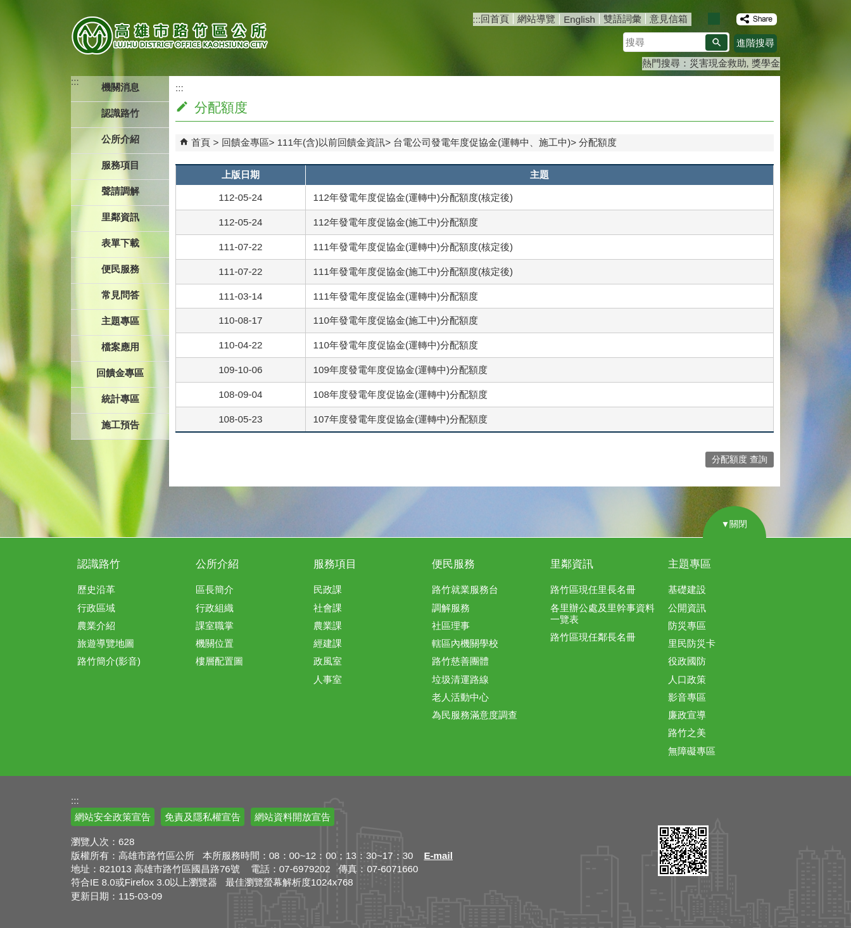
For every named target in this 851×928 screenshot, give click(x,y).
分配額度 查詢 (739, 459)
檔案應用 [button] (120, 346)
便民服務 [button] (120, 269)
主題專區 (689, 564)
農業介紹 (96, 625)
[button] (716, 42)
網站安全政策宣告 (113, 816)
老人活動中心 (460, 697)
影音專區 (687, 697)
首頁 (200, 142)
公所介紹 (217, 564)
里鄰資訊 (571, 564)
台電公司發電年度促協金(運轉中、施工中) (481, 142)
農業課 (327, 625)
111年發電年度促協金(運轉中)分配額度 (395, 296)
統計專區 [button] (120, 398)
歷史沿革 (96, 589)
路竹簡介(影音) (109, 661)
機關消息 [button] (120, 87)
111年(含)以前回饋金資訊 (331, 142)
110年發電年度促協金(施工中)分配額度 (395, 320)
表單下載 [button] (120, 243)
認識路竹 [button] (120, 113)
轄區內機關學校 (465, 643)
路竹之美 (687, 732)
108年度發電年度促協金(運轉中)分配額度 (400, 394)
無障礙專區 (691, 751)
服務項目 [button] (120, 165)
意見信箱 (669, 18)
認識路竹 (98, 564)
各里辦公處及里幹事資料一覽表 (602, 613)
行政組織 (215, 607)
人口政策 (687, 679)
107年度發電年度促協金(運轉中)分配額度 (400, 419)
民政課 (327, 589)
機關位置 (215, 643)
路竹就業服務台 (465, 589)
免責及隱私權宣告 (203, 816)
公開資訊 (687, 607)
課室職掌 (215, 625)
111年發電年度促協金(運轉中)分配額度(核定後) (413, 246)
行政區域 (96, 607)
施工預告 (120, 424)
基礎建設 (687, 589)
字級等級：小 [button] (700, 18)
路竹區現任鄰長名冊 (593, 637)
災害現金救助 (718, 63)
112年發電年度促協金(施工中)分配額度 (395, 222)
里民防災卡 (691, 643)
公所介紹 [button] (120, 139)
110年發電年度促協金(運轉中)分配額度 (395, 345)
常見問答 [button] (120, 294)
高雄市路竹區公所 (170, 34)
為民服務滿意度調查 (474, 714)
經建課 (327, 643)
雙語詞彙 (622, 18)
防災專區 (687, 625)
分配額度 (598, 142)
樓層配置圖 (219, 661)
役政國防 (687, 661)
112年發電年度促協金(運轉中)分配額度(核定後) (413, 197)
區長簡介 (215, 589)
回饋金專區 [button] (120, 372)
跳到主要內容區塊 (6, 6)
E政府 (671, 809)
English (579, 19)
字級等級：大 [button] (727, 18)
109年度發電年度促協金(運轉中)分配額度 (400, 369)
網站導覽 (536, 18)
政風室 (327, 661)
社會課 (327, 607)
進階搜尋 (755, 42)
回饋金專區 (245, 142)
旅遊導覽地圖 (105, 643)
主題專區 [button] (120, 320)
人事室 (327, 679)
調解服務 (451, 607)
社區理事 (451, 625)
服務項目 (334, 564)
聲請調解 (120, 191)
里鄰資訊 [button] (120, 217)
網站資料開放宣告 (293, 816)
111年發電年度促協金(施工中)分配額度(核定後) (413, 271)
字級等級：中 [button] (714, 19)
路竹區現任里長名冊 (593, 589)
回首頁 (495, 18)
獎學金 (766, 63)
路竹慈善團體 (460, 661)
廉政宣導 (687, 714)
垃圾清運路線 (460, 679)
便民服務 (453, 564)
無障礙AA (734, 810)
